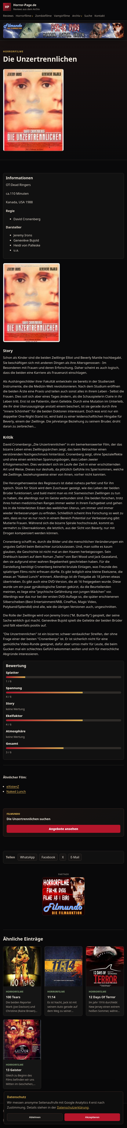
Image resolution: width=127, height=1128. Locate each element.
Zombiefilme (43, 16)
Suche (88, 16)
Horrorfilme (23, 16)
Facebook (48, 857)
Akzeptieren (92, 1117)
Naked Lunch (16, 791)
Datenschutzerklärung (73, 1107)
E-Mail (75, 857)
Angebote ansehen (63, 829)
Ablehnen (35, 1117)
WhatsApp (27, 857)
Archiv (76, 16)
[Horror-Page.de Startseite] (23, 7)
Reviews (8, 16)
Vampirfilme (62, 16)
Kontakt (99, 16)
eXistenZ (12, 786)
